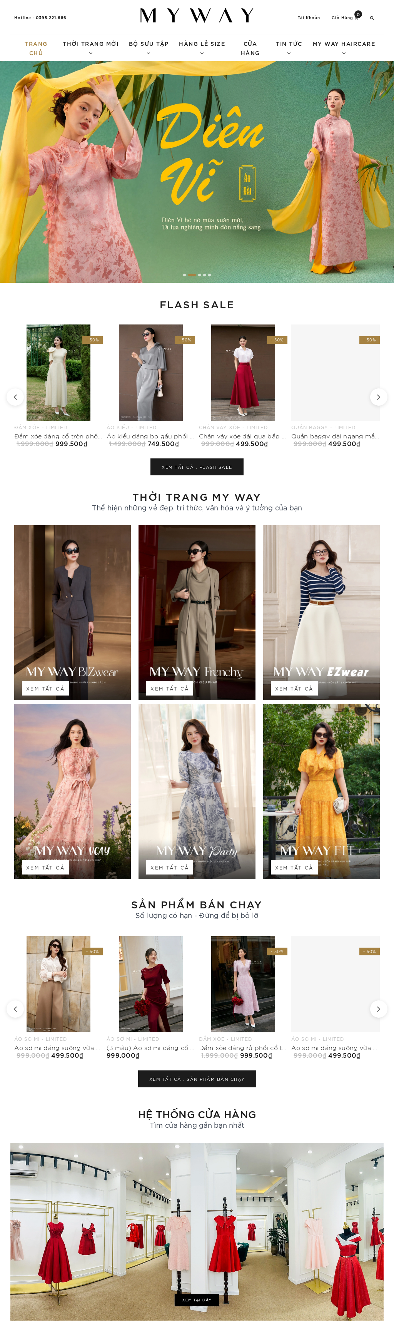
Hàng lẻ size (202, 48)
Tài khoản (309, 17)
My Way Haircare (344, 48)
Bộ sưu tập (149, 48)
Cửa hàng (250, 48)
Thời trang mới (91, 48)
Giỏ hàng (347, 17)
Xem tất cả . (197, 467)
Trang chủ (36, 48)
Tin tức (289, 48)
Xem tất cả (45, 688)
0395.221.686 (51, 17)
